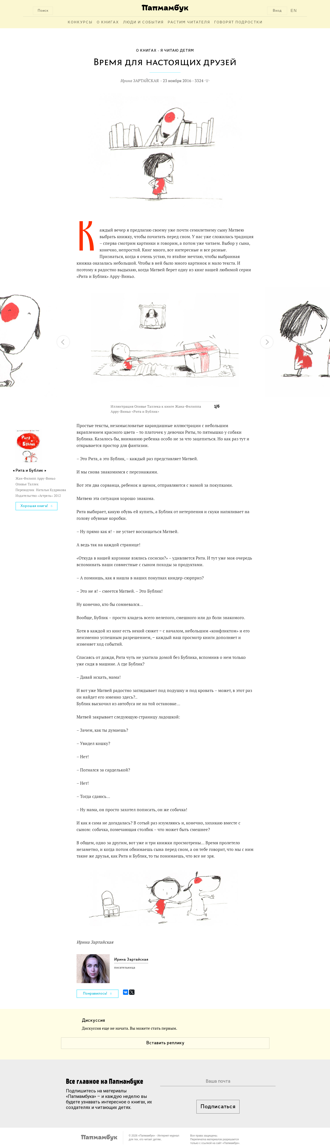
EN (294, 10)
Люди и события (143, 22)
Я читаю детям (177, 51)
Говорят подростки (238, 22)
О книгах (108, 22)
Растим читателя (189, 22)
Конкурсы (80, 22)
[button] (213, 292)
